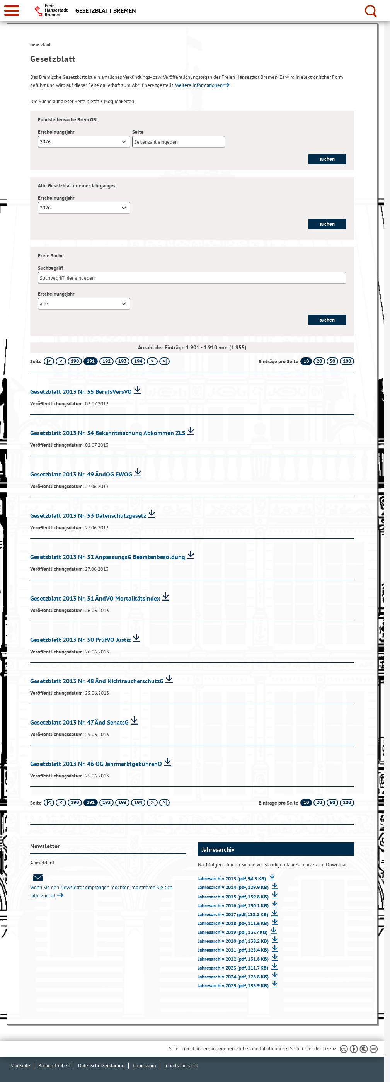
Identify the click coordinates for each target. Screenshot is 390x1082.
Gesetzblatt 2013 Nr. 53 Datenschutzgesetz (88, 515)
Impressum (144, 1065)
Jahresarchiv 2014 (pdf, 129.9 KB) (234, 887)
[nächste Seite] (152, 361)
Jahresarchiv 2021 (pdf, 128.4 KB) (234, 950)
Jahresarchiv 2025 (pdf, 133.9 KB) (234, 985)
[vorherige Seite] (61, 361)
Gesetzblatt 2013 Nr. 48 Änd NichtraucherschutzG (96, 681)
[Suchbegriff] (192, 278)
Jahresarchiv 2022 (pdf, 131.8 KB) (234, 959)
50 (332, 361)
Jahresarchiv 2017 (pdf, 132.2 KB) (233, 914)
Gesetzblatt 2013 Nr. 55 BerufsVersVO (81, 391)
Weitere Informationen (199, 85)
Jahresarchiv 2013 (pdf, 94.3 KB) (232, 878)
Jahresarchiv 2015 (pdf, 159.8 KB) (234, 896)
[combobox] (84, 142)
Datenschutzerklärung (101, 1065)
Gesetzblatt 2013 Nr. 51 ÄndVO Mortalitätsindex (95, 598)
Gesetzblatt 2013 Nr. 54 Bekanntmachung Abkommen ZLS (107, 433)
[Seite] (178, 142)
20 (319, 361)
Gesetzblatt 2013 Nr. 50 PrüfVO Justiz (80, 639)
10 (306, 361)
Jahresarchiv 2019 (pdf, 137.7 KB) (233, 932)
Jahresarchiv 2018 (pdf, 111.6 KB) (234, 923)
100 (347, 361)
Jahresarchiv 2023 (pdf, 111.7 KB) (233, 968)
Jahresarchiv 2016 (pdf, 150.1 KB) (234, 905)
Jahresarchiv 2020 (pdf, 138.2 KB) (234, 941)
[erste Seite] (49, 361)
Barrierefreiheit (54, 1065)
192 (106, 361)
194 (138, 361)
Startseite (20, 1065)
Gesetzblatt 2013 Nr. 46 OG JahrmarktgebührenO (96, 763)
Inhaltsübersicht (181, 1065)
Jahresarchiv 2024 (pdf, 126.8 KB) (234, 976)
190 (75, 361)
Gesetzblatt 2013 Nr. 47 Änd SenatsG (79, 722)
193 (122, 361)
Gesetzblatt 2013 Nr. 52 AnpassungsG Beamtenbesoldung (107, 557)
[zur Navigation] (11, 10)
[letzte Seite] (164, 361)
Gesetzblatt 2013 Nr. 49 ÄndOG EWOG (81, 474)
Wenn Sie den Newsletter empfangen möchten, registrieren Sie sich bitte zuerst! (101, 886)
